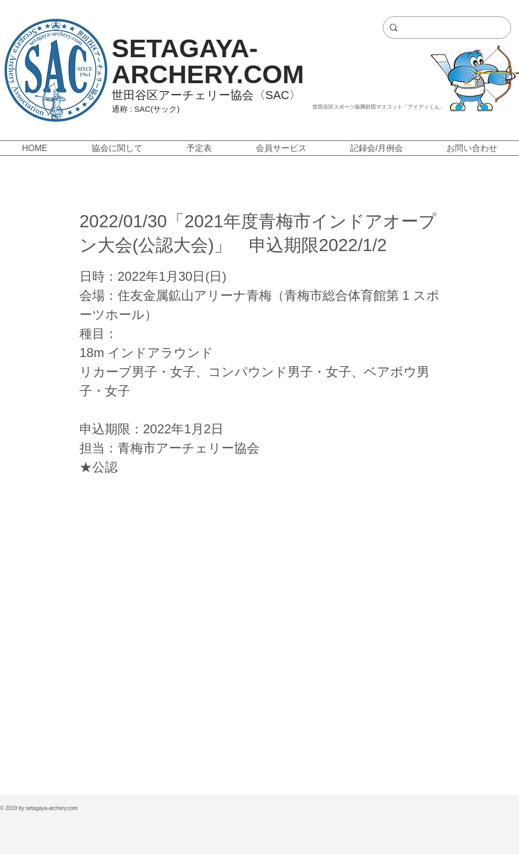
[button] (116, 148)
